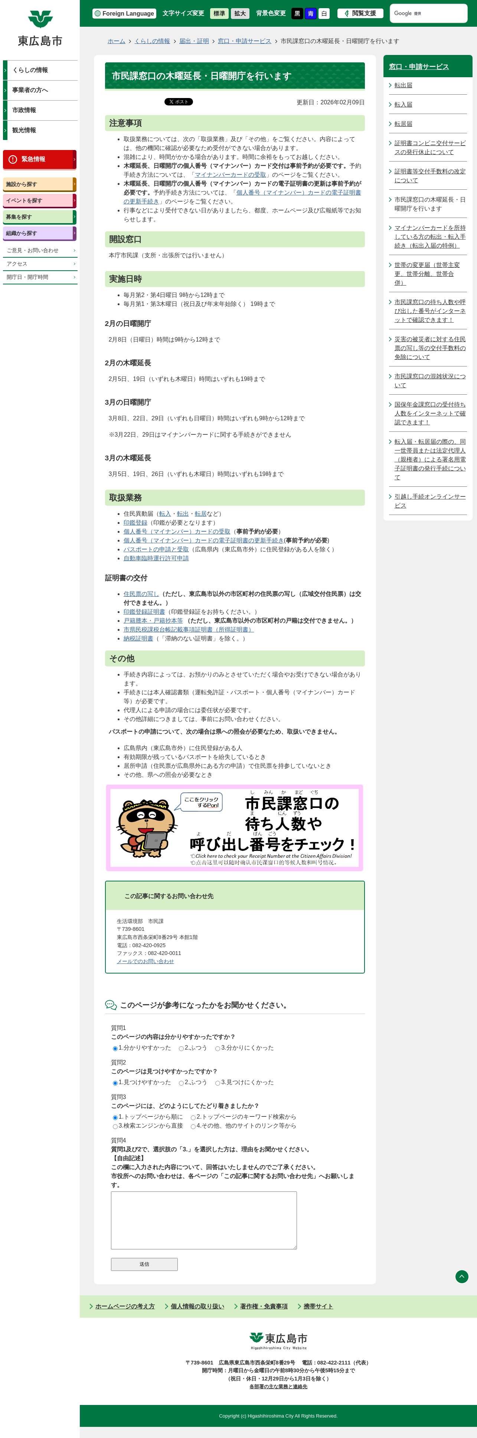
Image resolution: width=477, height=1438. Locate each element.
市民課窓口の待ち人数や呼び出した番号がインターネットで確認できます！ (430, 311)
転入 (165, 514)
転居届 (403, 124)
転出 (183, 514)
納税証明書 (138, 638)
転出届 (403, 85)
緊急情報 (33, 159)
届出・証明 (194, 41)
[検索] (421, 13)
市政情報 (24, 110)
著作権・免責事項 (264, 1317)
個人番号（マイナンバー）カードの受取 (177, 531)
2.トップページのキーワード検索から (244, 1116)
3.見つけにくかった (244, 1082)
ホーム (116, 41)
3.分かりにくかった (244, 1047)
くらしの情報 (30, 70)
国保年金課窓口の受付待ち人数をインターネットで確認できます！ (430, 413)
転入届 (403, 104)
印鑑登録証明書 (144, 612)
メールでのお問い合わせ (145, 961)
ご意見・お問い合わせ (33, 250)
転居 (201, 514)
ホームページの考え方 (125, 1317)
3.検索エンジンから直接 (148, 1125)
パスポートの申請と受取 (156, 549)
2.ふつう (193, 1047)
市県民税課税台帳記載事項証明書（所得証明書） (189, 629)
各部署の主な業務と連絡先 (278, 1397)
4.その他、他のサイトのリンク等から (244, 1125)
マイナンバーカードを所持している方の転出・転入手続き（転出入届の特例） (430, 237)
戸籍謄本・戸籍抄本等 (153, 620)
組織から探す (21, 233)
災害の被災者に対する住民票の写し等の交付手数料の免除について (430, 348)
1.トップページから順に (148, 1116)
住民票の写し (141, 594)
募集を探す (19, 217)
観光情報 (24, 130)
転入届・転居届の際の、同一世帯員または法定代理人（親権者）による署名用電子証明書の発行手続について (430, 459)
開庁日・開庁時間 (27, 277)
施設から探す (21, 184)
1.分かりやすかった (142, 1047)
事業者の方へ (30, 90)
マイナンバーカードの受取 (230, 175)
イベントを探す (24, 200)
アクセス (17, 264)
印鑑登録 (135, 522)
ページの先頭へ (462, 1288)
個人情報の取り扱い (197, 1317)
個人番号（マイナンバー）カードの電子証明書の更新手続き (204, 540)
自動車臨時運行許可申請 (156, 558)
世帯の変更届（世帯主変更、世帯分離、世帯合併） (427, 274)
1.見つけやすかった (142, 1082)
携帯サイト (318, 1317)
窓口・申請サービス (244, 41)
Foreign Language (128, 13)
